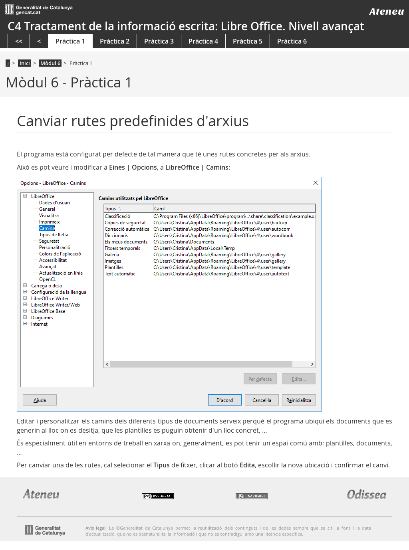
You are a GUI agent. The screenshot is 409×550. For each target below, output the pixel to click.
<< (18, 41)
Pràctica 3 (159, 41)
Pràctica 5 (247, 41)
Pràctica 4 (203, 41)
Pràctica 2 (114, 41)
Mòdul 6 (50, 63)
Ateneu (386, 11)
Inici (25, 63)
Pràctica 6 (292, 41)
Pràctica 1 (70, 41)
